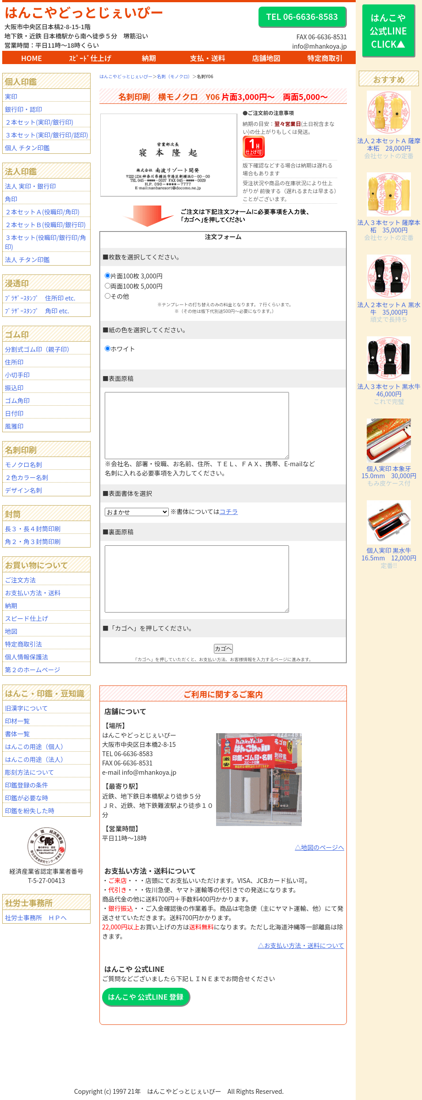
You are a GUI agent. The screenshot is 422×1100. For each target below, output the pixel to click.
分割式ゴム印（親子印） (39, 349)
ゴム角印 (17, 400)
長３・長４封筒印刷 (33, 528)
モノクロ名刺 (23, 464)
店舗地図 (266, 58)
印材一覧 (17, 720)
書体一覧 (17, 733)
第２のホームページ (32, 669)
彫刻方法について (29, 772)
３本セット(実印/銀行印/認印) (46, 134)
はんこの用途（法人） (36, 759)
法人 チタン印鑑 (27, 259)
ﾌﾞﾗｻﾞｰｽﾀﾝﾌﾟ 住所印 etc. (40, 297)
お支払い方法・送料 (33, 592)
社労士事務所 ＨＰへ (36, 917)
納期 (149, 58)
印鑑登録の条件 (26, 784)
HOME (31, 58)
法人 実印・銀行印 (30, 186)
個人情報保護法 (26, 656)
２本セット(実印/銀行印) (39, 122)
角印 (11, 198)
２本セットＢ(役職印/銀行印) (45, 224)
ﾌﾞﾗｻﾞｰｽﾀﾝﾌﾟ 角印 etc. (37, 310)
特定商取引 (324, 58)
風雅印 (14, 426)
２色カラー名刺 (26, 477)
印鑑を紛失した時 (29, 810)
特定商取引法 (23, 643)
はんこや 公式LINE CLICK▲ (388, 30)
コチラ (228, 524)
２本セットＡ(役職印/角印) (42, 211)
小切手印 (17, 374)
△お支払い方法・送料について (301, 971)
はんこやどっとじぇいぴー (83, 12)
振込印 (14, 387)
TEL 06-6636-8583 (302, 16)
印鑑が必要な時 (26, 797)
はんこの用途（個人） (36, 746)
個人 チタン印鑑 (27, 147)
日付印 (14, 413)
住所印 (14, 362)
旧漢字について (26, 708)
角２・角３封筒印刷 (33, 541)
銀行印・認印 (23, 109)
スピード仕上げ (26, 618)
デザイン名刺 (23, 490)
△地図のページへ (319, 873)
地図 (11, 631)
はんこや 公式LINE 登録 (145, 1023)
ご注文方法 (20, 579)
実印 (11, 96)
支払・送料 (207, 58)
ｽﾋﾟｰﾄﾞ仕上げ (90, 58)
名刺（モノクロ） (174, 76)
